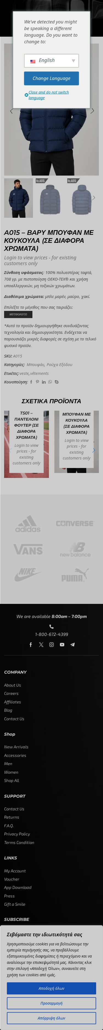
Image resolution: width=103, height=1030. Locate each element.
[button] (11, 111)
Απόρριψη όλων (51, 1018)
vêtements (39, 373)
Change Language (51, 78)
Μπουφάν (35, 364)
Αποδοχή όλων (51, 988)
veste (24, 373)
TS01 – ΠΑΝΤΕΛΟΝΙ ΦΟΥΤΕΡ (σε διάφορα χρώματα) (26, 425)
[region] (51, 977)
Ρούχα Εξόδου (59, 364)
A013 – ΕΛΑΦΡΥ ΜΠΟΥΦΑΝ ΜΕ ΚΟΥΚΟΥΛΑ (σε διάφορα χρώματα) (76, 417)
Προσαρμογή (51, 1003)
